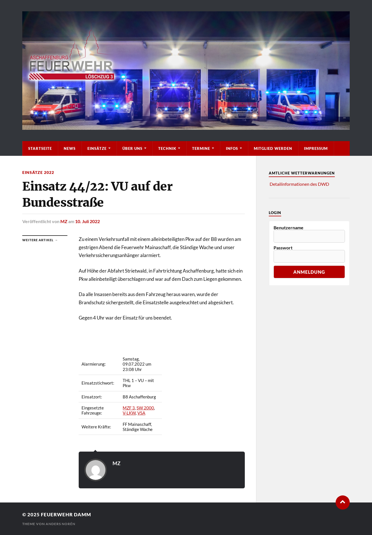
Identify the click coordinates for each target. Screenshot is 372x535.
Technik (167, 148)
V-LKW (129, 412)
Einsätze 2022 (38, 172)
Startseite (40, 148)
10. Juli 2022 (87, 221)
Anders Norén (60, 524)
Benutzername (288, 227)
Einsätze (97, 148)
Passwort (283, 247)
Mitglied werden (273, 148)
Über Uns (132, 148)
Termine (201, 148)
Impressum (316, 148)
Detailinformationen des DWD (299, 184)
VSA (141, 412)
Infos (232, 148)
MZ (63, 221)
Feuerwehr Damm (66, 514)
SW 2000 (145, 407)
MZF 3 (129, 407)
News (70, 148)
